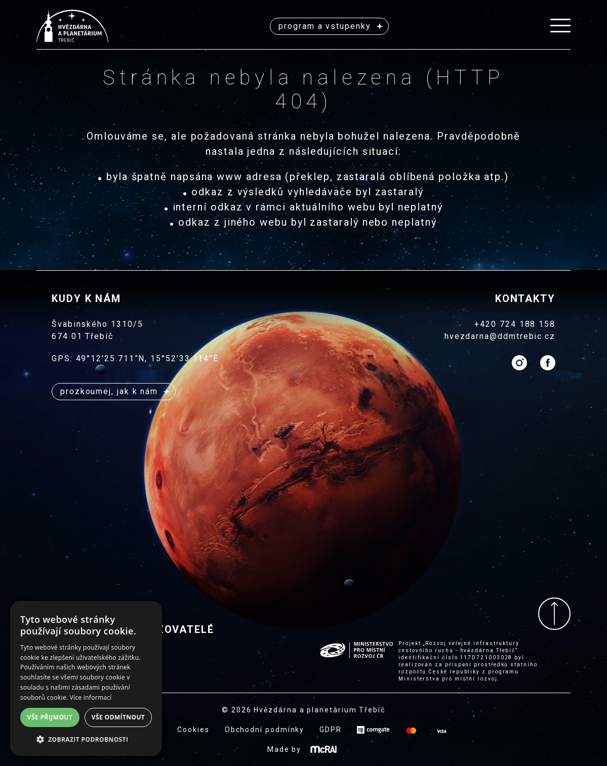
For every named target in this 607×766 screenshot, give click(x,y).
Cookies (193, 729)
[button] (86, 740)
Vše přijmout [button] (49, 717)
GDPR (330, 729)
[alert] (86, 678)
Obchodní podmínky (265, 729)
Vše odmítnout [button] (118, 717)
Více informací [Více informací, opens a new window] (91, 697)
